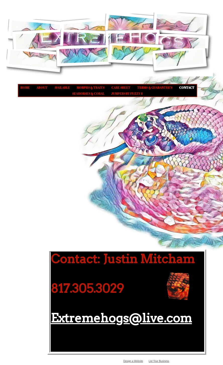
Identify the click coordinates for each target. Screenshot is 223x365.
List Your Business (159, 361)
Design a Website (133, 361)
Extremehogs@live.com (121, 318)
